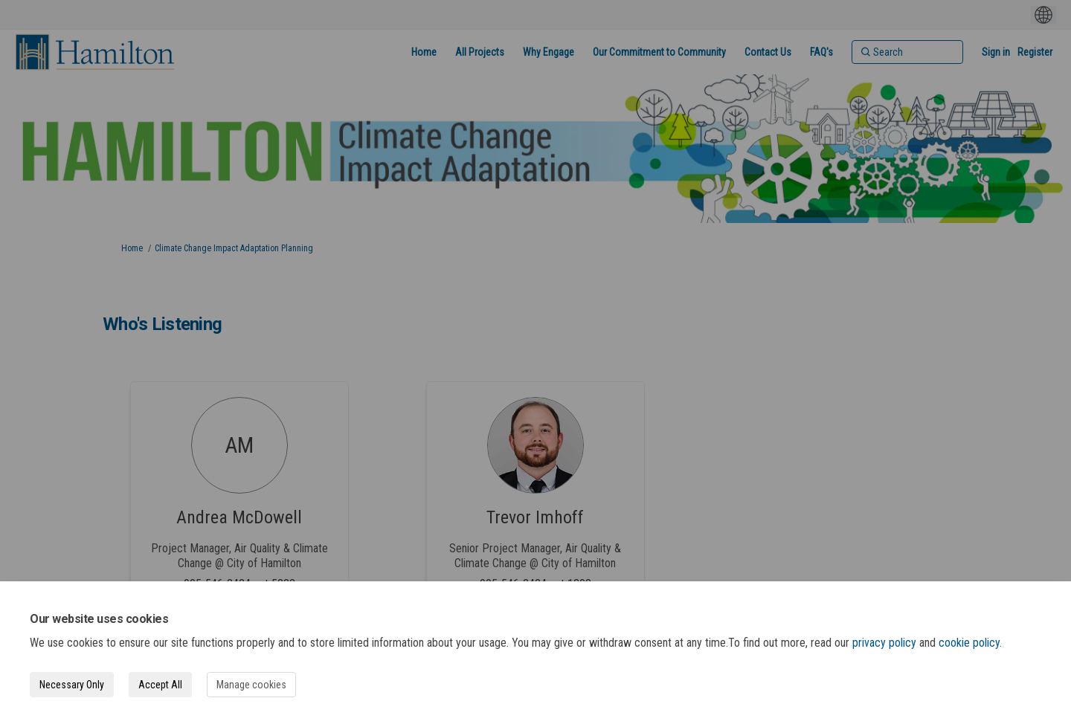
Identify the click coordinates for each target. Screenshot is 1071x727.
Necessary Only (71, 685)
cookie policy (969, 643)
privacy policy (884, 643)
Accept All (160, 685)
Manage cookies (251, 685)
